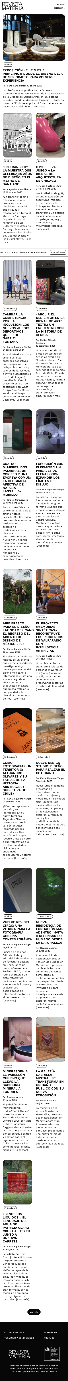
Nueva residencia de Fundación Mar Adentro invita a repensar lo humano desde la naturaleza (49, 932)
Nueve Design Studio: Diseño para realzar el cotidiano (50, 768)
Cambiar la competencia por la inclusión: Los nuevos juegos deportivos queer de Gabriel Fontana (16, 328)
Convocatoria (44, 916)
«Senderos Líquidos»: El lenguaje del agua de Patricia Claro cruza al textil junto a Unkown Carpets (17, 1227)
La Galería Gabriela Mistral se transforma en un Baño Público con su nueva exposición (50, 1083)
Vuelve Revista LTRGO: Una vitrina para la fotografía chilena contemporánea (17, 930)
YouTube (49, 1338)
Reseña (41, 161)
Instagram (50, 1332)
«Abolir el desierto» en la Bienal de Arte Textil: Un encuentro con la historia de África (50, 325)
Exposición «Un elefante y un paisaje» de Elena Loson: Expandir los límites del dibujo (49, 474)
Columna (42, 308)
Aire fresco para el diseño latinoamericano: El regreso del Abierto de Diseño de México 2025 (17, 633)
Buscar (59, 8)
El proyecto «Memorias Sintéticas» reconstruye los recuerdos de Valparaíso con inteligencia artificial (49, 637)
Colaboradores (14, 1332)
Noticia (8, 64)
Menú (61, 4)
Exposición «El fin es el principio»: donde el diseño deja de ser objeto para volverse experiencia (33, 75)
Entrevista (9, 308)
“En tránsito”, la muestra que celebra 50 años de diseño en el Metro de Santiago (17, 175)
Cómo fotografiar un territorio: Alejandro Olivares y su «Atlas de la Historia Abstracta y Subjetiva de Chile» (17, 778)
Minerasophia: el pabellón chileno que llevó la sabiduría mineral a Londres (16, 1081)
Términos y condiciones (19, 1338)
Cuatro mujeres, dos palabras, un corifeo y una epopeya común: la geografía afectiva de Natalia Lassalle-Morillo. (17, 479)
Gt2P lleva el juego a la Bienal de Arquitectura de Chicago (48, 173)
